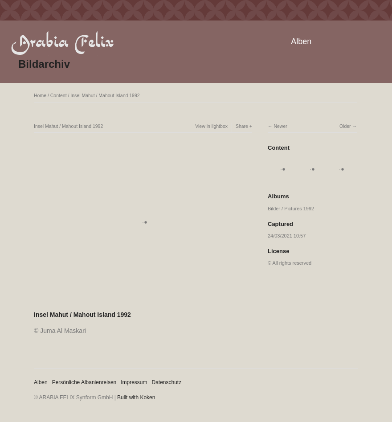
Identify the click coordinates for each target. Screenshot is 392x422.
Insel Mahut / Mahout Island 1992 (104, 95)
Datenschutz (167, 382)
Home (40, 95)
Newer (280, 126)
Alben (301, 41)
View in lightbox (211, 126)
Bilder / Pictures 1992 (291, 208)
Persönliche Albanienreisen (84, 382)
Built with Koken (136, 397)
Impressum (134, 382)
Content (58, 95)
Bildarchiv (44, 64)
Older (345, 126)
